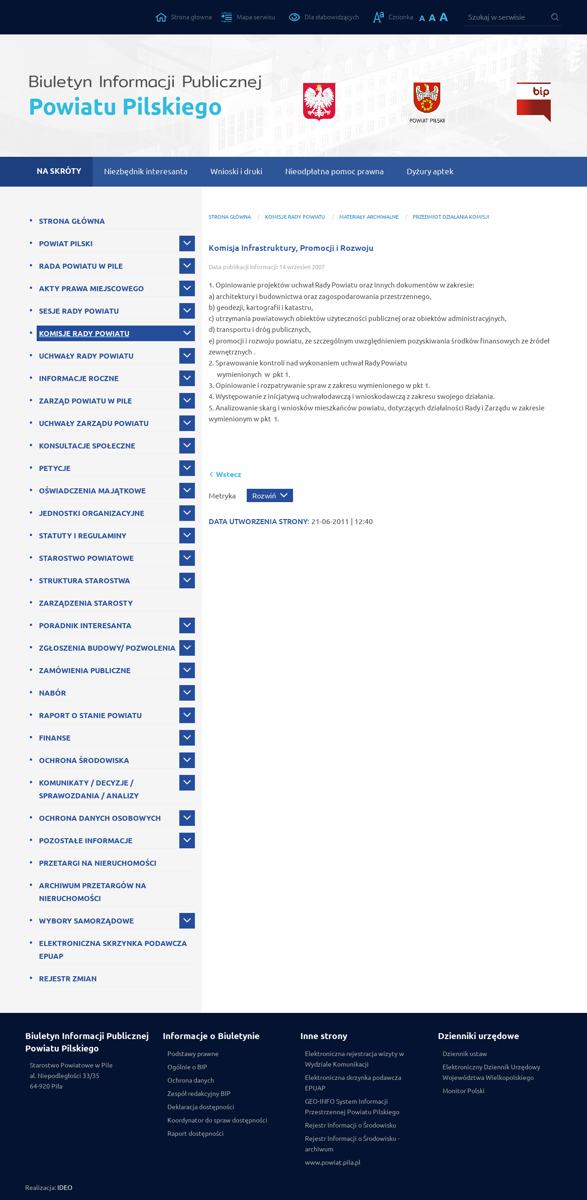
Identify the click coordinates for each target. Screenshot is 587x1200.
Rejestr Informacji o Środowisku (350, 1125)
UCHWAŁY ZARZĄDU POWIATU (94, 423)
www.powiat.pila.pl (332, 1162)
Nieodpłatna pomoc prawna (334, 171)
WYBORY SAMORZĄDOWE (86, 921)
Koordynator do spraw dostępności (217, 1120)
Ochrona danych (190, 1080)
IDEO (64, 1187)
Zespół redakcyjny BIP (199, 1093)
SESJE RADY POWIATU (79, 311)
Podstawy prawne (193, 1053)
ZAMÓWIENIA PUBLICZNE (85, 670)
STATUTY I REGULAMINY (83, 535)
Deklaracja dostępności (200, 1107)
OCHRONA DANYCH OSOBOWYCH (100, 818)
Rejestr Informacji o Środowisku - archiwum (352, 1144)
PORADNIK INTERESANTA (85, 625)
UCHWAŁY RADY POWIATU (86, 356)
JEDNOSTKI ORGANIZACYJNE (91, 513)
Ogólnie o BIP (187, 1067)
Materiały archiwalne (369, 217)
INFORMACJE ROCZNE (79, 378)
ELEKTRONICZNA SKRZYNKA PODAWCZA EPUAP (113, 949)
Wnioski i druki (236, 171)
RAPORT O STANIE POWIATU (90, 715)
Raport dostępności (195, 1133)
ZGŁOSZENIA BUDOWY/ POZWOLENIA (107, 648)
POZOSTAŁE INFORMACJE (86, 840)
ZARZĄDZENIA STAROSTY (86, 603)
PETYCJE (55, 468)
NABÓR (52, 693)
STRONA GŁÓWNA (72, 221)
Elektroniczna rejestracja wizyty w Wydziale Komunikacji (354, 1059)
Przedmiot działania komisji (451, 217)
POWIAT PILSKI (66, 243)
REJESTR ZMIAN (68, 978)
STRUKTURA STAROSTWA (84, 580)
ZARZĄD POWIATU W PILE (85, 401)
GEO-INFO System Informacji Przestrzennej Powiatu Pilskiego (352, 1107)
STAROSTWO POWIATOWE (86, 558)
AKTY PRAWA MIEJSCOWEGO (91, 288)
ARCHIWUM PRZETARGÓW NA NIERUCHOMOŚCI (92, 891)
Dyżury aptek (430, 171)
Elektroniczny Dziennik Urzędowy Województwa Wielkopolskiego (491, 1072)
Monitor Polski (464, 1091)
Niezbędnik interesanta (146, 171)
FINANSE (55, 738)
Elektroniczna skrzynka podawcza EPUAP (353, 1083)
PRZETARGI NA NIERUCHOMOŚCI (97, 863)
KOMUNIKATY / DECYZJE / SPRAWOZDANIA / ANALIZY (89, 789)
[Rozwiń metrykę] (270, 495)
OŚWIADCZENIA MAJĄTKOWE (92, 491)
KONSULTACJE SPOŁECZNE (87, 446)
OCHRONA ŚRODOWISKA (84, 760)
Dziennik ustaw (465, 1053)
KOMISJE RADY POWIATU (84, 333)
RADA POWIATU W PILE (81, 266)
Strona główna (230, 217)
